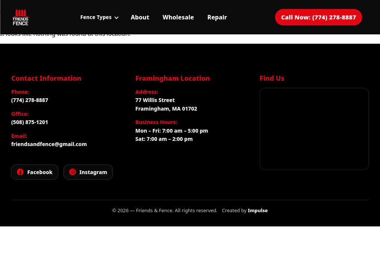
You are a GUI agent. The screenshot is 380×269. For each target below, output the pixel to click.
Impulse (258, 210)
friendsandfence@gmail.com (49, 144)
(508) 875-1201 (29, 122)
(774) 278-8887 (29, 99)
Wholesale (178, 17)
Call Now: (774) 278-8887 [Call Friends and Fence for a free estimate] (318, 17)
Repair (217, 17)
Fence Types (99, 17)
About (140, 17)
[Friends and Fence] (20, 17)
